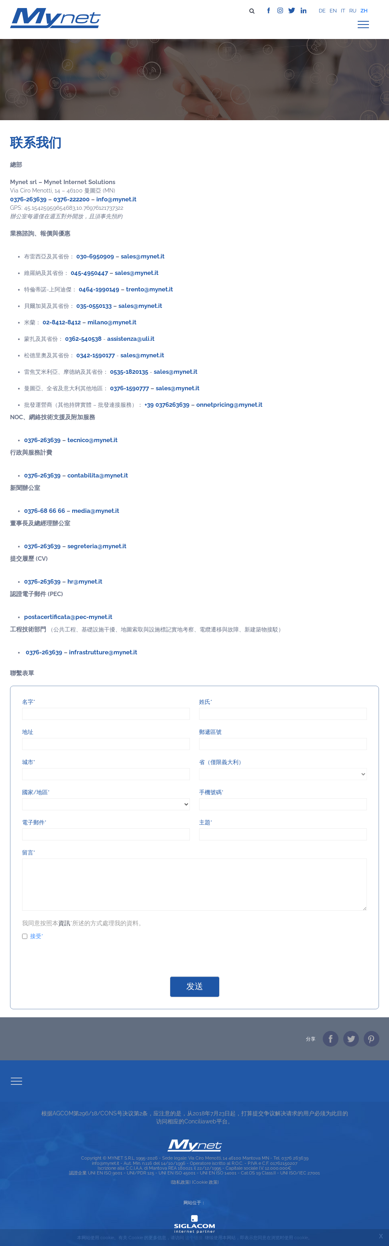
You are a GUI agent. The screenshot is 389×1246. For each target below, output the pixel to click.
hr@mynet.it (84, 581)
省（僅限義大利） (221, 762)
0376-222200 (71, 199)
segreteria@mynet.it (96, 546)
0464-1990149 (99, 289)
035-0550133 (94, 305)
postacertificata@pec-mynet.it (68, 616)
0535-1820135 (129, 371)
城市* (28, 762)
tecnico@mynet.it (92, 440)
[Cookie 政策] (205, 1182)
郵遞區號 (210, 732)
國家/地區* (36, 792)
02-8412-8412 (62, 322)
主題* (205, 822)
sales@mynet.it (143, 256)
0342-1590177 (95, 355)
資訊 (64, 923)
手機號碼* (211, 792)
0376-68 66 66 (44, 510)
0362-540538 (83, 338)
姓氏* (205, 702)
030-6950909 (95, 256)
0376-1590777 (129, 388)
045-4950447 (89, 272)
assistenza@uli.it (131, 338)
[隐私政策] (181, 1182)
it (343, 11)
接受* (32, 936)
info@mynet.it (116, 199)
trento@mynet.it (149, 289)
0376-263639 (28, 199)
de (322, 11)
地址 (27, 732)
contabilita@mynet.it (97, 475)
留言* (28, 852)
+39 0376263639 (167, 404)
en (333, 11)
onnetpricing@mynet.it (229, 404)
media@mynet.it (95, 510)
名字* (28, 702)
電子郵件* (34, 822)
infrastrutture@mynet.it (103, 652)
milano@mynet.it (112, 322)
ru (352, 11)
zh (364, 11)
